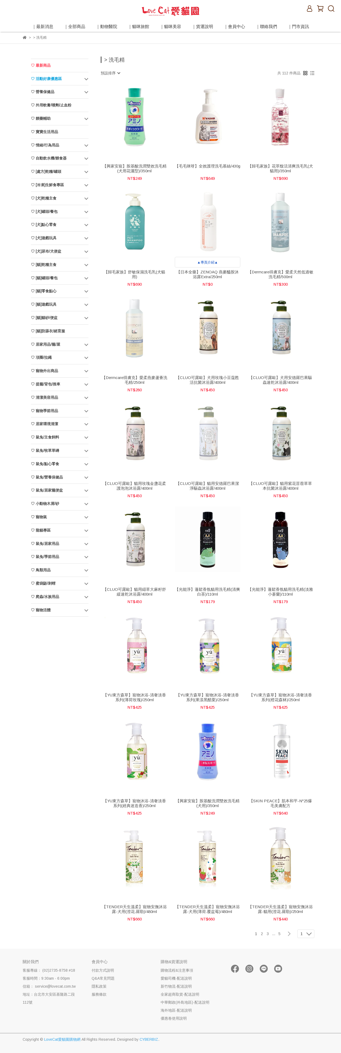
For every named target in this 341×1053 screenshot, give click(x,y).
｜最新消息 (42, 26)
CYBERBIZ (149, 1039)
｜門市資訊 (298, 26)
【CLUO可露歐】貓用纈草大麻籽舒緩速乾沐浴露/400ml (134, 591)
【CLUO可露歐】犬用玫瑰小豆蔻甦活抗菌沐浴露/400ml (207, 380)
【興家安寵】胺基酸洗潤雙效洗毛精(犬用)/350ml (207, 803)
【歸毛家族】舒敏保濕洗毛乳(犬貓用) (134, 274)
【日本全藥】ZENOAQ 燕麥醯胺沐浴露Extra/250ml (207, 274)
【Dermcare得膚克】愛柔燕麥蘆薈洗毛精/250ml (134, 380)
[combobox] (110, 73)
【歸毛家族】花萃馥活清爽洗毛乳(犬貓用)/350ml (280, 168)
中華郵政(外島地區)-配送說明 (185, 1002)
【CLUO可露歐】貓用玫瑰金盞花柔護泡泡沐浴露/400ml (134, 485)
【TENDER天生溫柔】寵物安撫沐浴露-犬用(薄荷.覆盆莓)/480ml (207, 909)
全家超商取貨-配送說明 (180, 994)
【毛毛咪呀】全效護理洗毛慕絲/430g (207, 166)
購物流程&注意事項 (177, 970)
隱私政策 (99, 986)
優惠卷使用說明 (174, 1018)
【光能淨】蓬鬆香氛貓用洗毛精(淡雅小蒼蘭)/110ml (280, 591)
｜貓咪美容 (170, 26)
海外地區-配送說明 (176, 1010)
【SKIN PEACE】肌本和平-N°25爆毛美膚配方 (280, 803)
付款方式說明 (103, 970)
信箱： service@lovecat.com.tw (49, 986)
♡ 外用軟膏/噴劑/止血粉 (51, 105)
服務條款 (99, 994)
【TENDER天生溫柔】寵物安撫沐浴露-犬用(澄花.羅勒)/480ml (134, 909)
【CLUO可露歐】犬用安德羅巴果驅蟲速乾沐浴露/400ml (280, 380)
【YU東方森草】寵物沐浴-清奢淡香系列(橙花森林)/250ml (280, 697)
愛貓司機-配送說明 (176, 978)
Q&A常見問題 (103, 978)
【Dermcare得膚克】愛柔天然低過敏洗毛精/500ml (280, 274)
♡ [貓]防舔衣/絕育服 (48, 331)
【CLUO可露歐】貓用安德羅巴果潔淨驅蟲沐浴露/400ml (207, 485)
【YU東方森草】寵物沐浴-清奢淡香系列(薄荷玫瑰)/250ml (134, 697)
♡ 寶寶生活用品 (44, 132)
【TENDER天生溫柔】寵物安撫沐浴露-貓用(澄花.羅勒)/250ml (280, 909)
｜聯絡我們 (266, 26)
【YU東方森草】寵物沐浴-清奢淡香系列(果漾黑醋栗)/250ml (207, 697)
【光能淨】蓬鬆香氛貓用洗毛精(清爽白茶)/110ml (207, 591)
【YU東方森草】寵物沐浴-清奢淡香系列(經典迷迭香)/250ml (134, 803)
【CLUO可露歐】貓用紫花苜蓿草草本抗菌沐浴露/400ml (280, 485)
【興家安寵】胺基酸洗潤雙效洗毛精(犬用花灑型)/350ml (135, 168)
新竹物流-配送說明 (176, 986)
